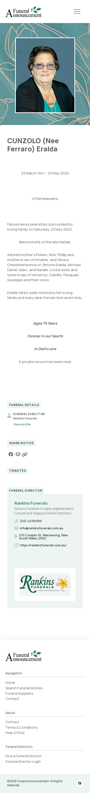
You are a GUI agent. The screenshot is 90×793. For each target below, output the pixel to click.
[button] (77, 11)
